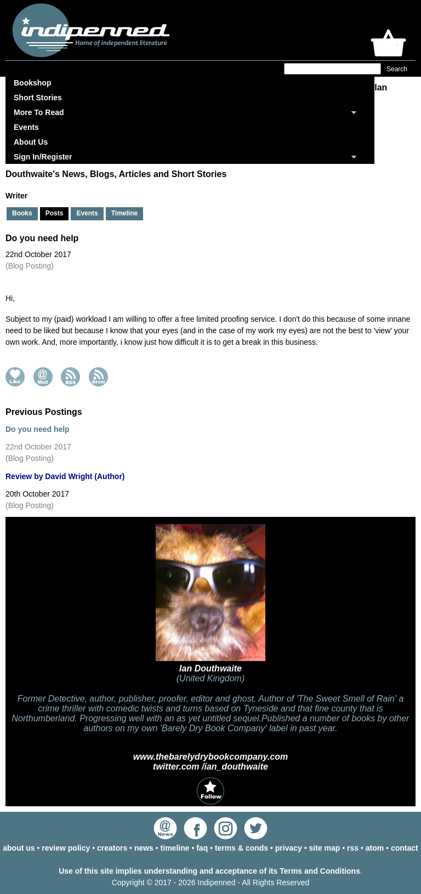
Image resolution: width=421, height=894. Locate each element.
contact (404, 848)
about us (19, 848)
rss (353, 848)
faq (202, 848)
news (143, 848)
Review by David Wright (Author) (65, 476)
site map (324, 848)
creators (112, 848)
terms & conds (241, 848)
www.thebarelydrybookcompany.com (210, 756)
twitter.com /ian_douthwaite (210, 766)
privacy (288, 848)
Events (26, 127)
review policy (66, 848)
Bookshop (32, 82)
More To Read (39, 112)
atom (375, 848)
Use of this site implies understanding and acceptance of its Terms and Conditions (209, 871)
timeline (175, 848)
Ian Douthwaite (210, 668)
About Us (31, 142)
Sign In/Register (43, 156)
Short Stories (38, 97)
